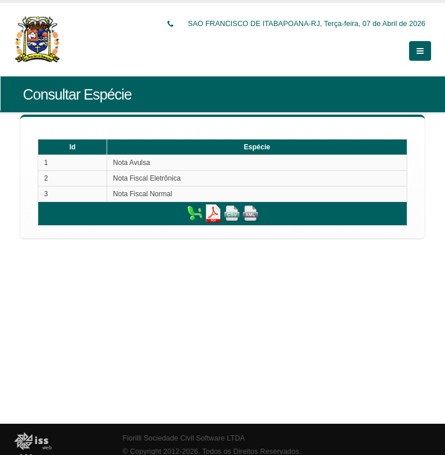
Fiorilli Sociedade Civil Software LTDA (184, 438)
